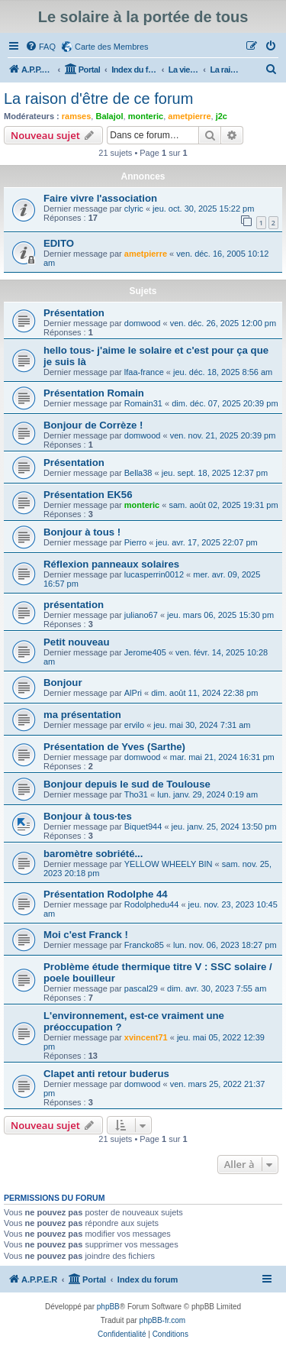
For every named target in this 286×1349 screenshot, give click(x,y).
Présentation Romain (93, 393)
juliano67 (141, 615)
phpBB (108, 1306)
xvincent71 (146, 1037)
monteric (145, 116)
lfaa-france (144, 372)
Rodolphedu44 (151, 904)
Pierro (135, 542)
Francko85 (144, 944)
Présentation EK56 (88, 494)
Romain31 (143, 403)
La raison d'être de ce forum (98, 98)
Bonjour (62, 682)
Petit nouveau (76, 642)
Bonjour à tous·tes (87, 816)
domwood (142, 323)
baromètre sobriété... (93, 853)
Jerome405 (145, 652)
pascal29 (141, 988)
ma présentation (82, 714)
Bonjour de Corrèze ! (93, 425)
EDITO (58, 243)
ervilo (134, 724)
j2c (221, 116)
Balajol (109, 116)
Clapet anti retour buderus (106, 1073)
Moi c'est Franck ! (85, 934)
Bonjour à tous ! (82, 532)
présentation (73, 604)
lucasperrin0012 (154, 574)
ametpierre (189, 116)
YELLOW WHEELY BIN (168, 864)
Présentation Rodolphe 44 (105, 894)
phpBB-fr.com (163, 1320)
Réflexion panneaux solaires (111, 564)
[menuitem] (40, 46)
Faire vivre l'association (100, 198)
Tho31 (136, 794)
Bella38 (138, 472)
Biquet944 (143, 826)
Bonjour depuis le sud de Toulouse (126, 784)
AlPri (133, 692)
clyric (133, 208)
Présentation (73, 313)
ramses (77, 116)
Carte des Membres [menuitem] (112, 46)
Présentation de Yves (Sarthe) (114, 746)
